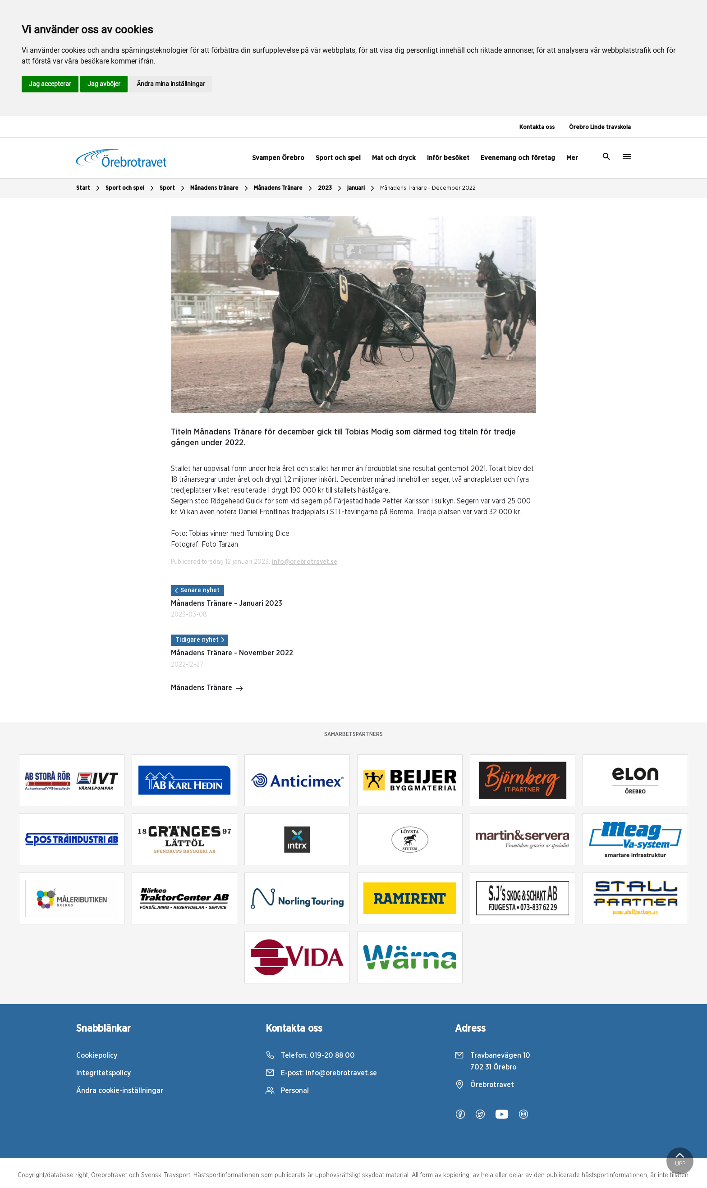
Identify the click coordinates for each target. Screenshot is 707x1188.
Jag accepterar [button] (50, 83)
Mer (572, 158)
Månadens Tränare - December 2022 (428, 188)
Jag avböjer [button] (103, 83)
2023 (331, 188)
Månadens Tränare (284, 188)
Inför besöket (448, 158)
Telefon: (310, 1055)
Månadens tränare (220, 188)
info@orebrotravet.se (304, 562)
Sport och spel (338, 158)
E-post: (321, 1073)
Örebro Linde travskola (600, 127)
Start (89, 188)
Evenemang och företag (518, 158)
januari (361, 188)
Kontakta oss (537, 127)
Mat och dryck (394, 158)
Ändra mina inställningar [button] (171, 83)
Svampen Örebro (278, 158)
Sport (173, 188)
